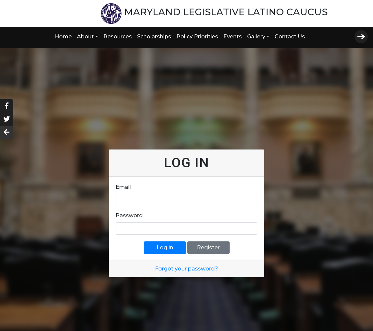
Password (129, 215)
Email (123, 187)
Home (63, 36)
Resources (117, 36)
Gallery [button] (256, 36)
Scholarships (154, 36)
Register (208, 247)
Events (232, 36)
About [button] (85, 36)
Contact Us (290, 36)
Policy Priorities (197, 36)
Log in (165, 247)
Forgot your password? (186, 269)
